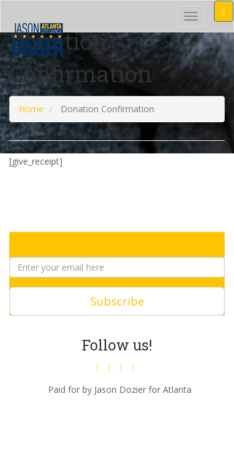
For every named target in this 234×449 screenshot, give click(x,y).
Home (31, 109)
